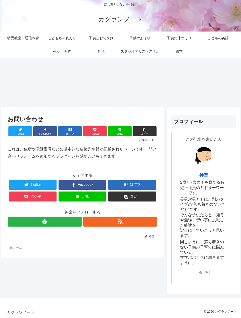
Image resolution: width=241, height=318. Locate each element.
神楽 (203, 175)
